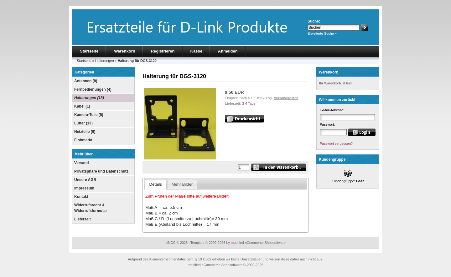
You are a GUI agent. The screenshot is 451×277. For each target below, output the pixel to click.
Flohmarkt (83, 140)
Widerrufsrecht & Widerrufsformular (90, 208)
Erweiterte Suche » (322, 33)
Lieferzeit (82, 219)
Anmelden (228, 51)
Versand (81, 163)
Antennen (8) (85, 81)
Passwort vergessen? (336, 143)
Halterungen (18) (89, 98)
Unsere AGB (85, 180)
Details (155, 184)
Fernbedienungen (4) (92, 89)
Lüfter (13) (83, 123)
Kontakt (81, 196)
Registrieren (163, 51)
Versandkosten (286, 98)
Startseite (89, 51)
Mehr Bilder (182, 184)
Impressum (84, 188)
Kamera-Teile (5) (88, 115)
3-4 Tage (249, 103)
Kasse (196, 51)
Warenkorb (124, 51)
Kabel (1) (82, 106)
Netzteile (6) (84, 131)
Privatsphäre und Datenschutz (101, 171)
